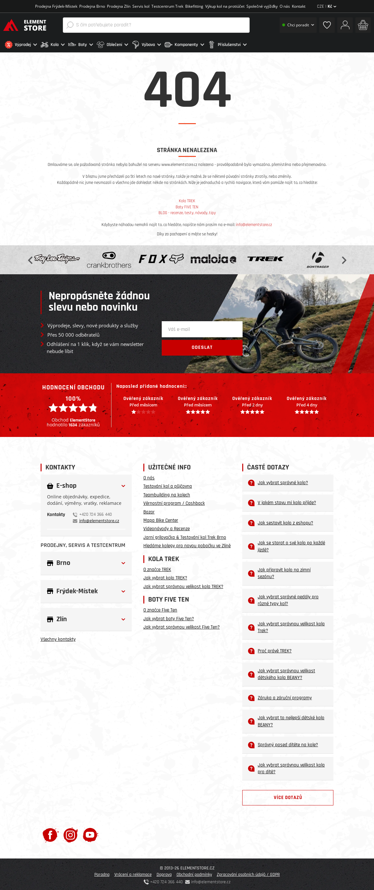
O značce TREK (157, 568)
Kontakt (298, 6)
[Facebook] (50, 833)
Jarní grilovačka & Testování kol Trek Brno (184, 536)
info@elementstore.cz (254, 223)
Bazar (149, 510)
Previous (31, 258)
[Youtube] (90, 833)
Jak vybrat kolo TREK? (165, 576)
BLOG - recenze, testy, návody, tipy (187, 211)
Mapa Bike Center (160, 519)
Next (343, 258)
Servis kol (140, 6)
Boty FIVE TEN (187, 205)
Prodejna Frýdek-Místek (56, 6)
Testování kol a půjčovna (167, 485)
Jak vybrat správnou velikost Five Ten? (181, 625)
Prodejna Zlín (118, 6)
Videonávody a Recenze (166, 527)
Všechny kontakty (58, 638)
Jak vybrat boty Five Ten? (168, 617)
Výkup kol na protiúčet (225, 6)
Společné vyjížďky (262, 6)
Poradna (102, 873)
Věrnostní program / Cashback (174, 502)
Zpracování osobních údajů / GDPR (248, 873)
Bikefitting (194, 6)
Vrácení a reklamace (133, 873)
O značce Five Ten (160, 608)
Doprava (164, 873)
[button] (21, 44)
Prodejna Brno (92, 6)
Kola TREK (187, 199)
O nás (285, 6)
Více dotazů (288, 796)
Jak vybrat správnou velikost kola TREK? (183, 585)
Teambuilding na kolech (166, 493)
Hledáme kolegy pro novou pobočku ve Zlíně (187, 544)
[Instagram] (71, 833)
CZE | (326, 6)
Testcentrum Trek (167, 6)
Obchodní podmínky (194, 873)
